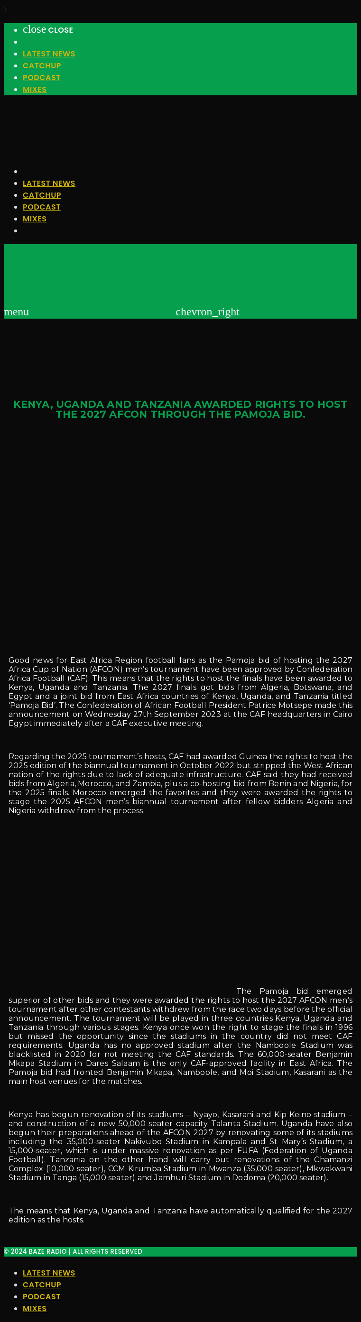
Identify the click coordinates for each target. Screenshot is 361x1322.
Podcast (42, 77)
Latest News (49, 53)
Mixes (34, 89)
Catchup (42, 65)
